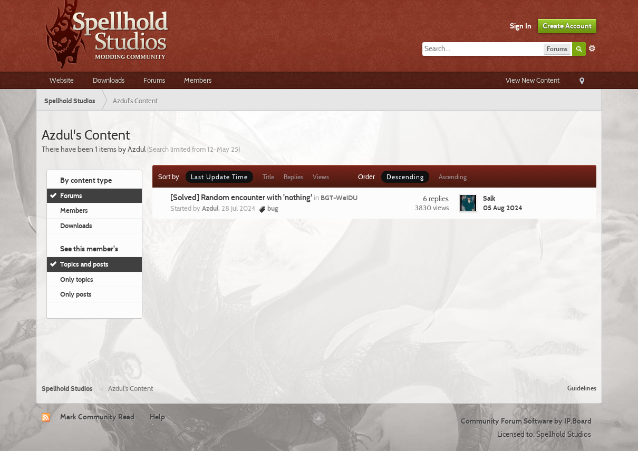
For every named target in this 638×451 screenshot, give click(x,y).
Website (62, 80)
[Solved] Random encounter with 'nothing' (241, 197)
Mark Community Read (97, 416)
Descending (405, 177)
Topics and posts (84, 264)
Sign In (520, 26)
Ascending (453, 177)
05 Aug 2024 (503, 207)
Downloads (108, 80)
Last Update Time (219, 177)
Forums (154, 80)
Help (157, 416)
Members (197, 80)
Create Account (567, 26)
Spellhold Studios (67, 389)
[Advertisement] (319, 347)
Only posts (76, 294)
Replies (293, 177)
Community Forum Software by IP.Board (526, 421)
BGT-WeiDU (339, 197)
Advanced (592, 48)
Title (268, 177)
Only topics (76, 279)
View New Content (532, 80)
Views (321, 177)
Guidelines (581, 388)
